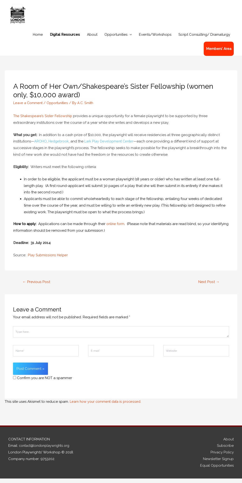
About (92, 39)
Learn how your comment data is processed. (107, 406)
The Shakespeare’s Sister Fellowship (43, 120)
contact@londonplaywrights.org (46, 450)
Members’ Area (218, 53)
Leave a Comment (28, 107)
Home (38, 39)
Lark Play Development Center (111, 145)
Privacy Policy (222, 457)
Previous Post (37, 286)
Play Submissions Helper (48, 259)
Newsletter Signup (218, 463)
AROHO (40, 145)
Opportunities (115, 39)
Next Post (208, 286)
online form (115, 228)
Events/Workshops (155, 39)
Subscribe (225, 450)
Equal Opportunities (217, 470)
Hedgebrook (59, 145)
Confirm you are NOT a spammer (42, 383)
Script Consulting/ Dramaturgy (204, 39)
